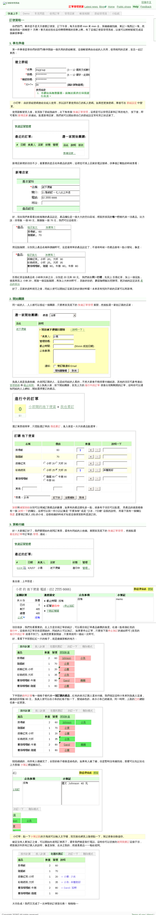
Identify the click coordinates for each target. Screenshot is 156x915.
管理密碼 (15, 385)
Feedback (145, 6)
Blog (101, 6)
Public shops (124, 6)
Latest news (92, 6)
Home (111, 6)
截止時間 (29, 385)
